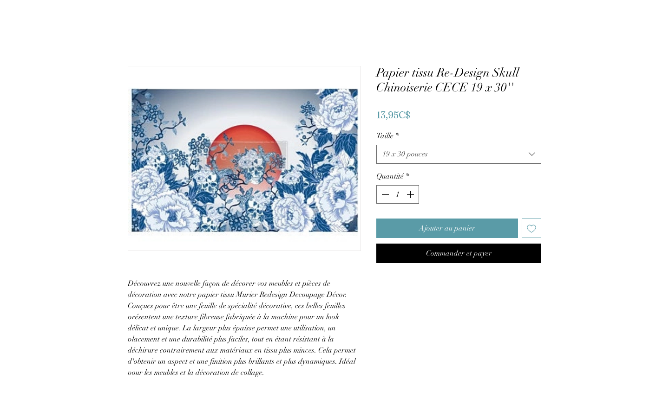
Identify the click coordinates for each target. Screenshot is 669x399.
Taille (387, 136)
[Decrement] (384, 194)
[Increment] (411, 194)
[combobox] (458, 154)
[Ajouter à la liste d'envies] (531, 228)
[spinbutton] (398, 194)
